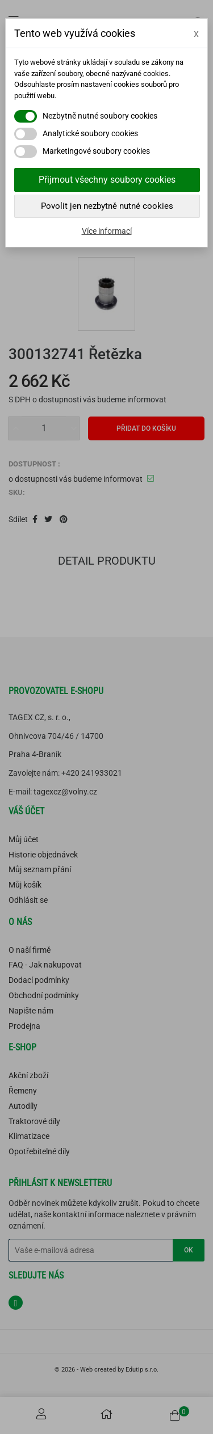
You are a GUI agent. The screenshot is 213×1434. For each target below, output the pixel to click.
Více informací (107, 231)
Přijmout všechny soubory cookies (107, 179)
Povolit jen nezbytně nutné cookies (107, 206)
